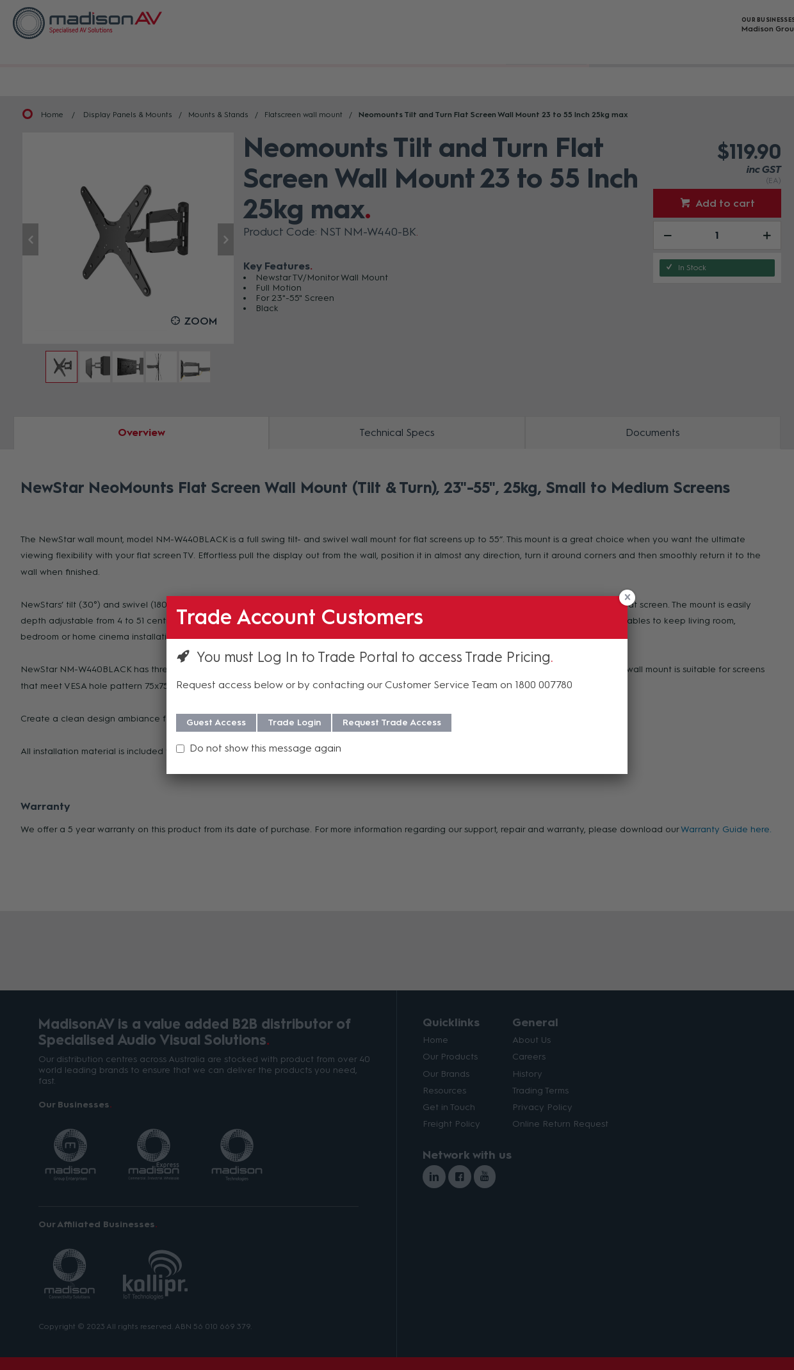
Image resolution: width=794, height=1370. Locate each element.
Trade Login (294, 722)
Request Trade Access (392, 722)
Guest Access (216, 722)
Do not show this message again (265, 748)
